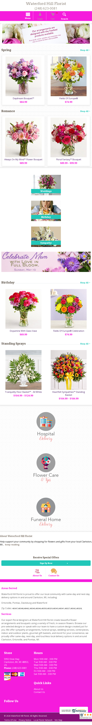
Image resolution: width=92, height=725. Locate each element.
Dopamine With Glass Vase (23, 331)
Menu (31, 18)
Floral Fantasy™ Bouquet (69, 159)
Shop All (85, 50)
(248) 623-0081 (46, 8)
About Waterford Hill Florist (16, 536)
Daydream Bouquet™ (23, 98)
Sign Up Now (46, 563)
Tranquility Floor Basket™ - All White (23, 392)
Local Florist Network (45, 723)
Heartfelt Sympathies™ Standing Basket (69, 394)
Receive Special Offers (46, 557)
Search (61, 19)
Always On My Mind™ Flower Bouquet (23, 159)
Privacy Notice (26, 723)
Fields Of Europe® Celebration (69, 331)
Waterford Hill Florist (46, 3)
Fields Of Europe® (69, 98)
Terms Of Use (11, 723)
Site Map (62, 723)
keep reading (12, 545)
